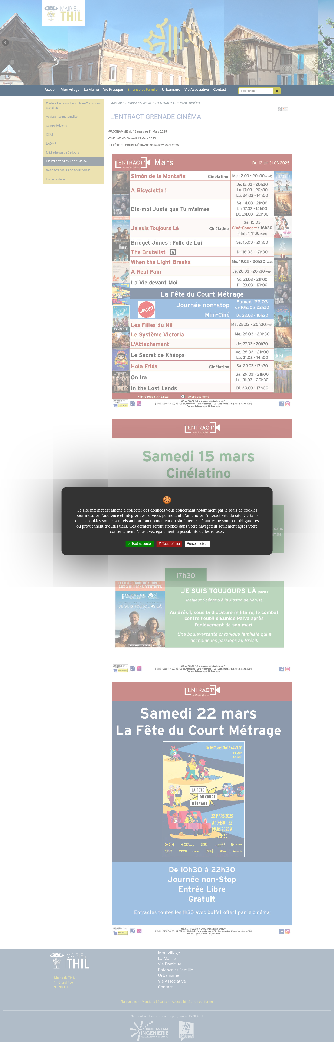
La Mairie (91, 89)
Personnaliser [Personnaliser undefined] (197, 543)
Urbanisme (171, 89)
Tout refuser (169, 543)
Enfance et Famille (142, 89)
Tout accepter (140, 543)
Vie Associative (196, 89)
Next (328, 42)
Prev (5, 42)
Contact (219, 89)
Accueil (50, 89)
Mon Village (69, 89)
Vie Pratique (113, 89)
